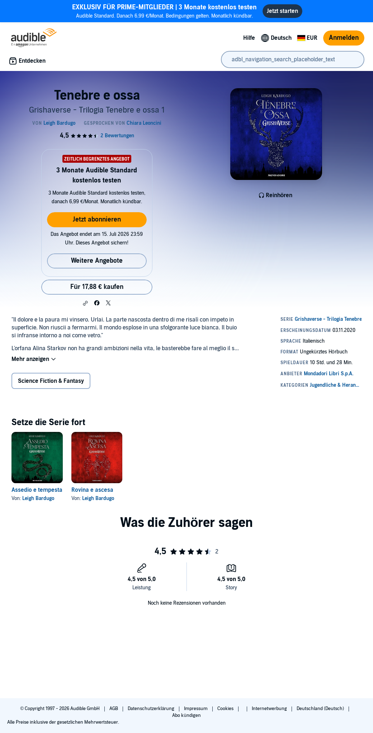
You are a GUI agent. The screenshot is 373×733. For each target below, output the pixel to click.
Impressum (196, 708)
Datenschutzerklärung (151, 708)
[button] (85, 303)
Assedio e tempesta (36, 490)
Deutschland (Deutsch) (321, 708)
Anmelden (344, 38)
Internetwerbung (270, 708)
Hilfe (249, 38)
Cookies (226, 708)
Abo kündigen (186, 715)
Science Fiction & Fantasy (51, 381)
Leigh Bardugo (38, 498)
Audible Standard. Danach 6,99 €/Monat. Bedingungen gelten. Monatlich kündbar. (164, 11)
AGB (114, 708)
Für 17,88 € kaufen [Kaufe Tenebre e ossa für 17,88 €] (96, 287)
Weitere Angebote (97, 261)
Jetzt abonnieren (97, 219)
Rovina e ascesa (92, 490)
